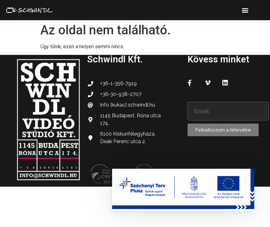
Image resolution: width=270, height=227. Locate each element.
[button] (245, 10)
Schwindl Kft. (115, 59)
